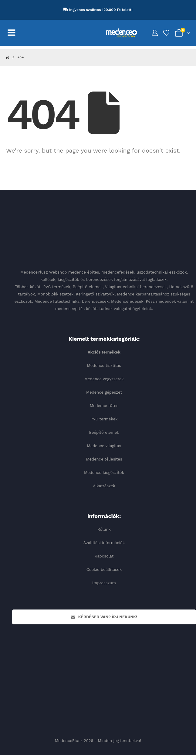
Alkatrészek (104, 486)
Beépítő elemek (104, 432)
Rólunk (104, 529)
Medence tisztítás (104, 365)
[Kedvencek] (166, 33)
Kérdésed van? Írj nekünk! (104, 617)
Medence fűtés (104, 405)
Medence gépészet (104, 392)
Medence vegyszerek (104, 379)
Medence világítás (104, 446)
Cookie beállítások (104, 569)
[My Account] (154, 33)
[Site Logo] (121, 32)
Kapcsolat (104, 556)
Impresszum (104, 583)
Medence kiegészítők (104, 472)
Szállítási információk (104, 542)
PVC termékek (103, 419)
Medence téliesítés (104, 459)
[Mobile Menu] (14, 32)
